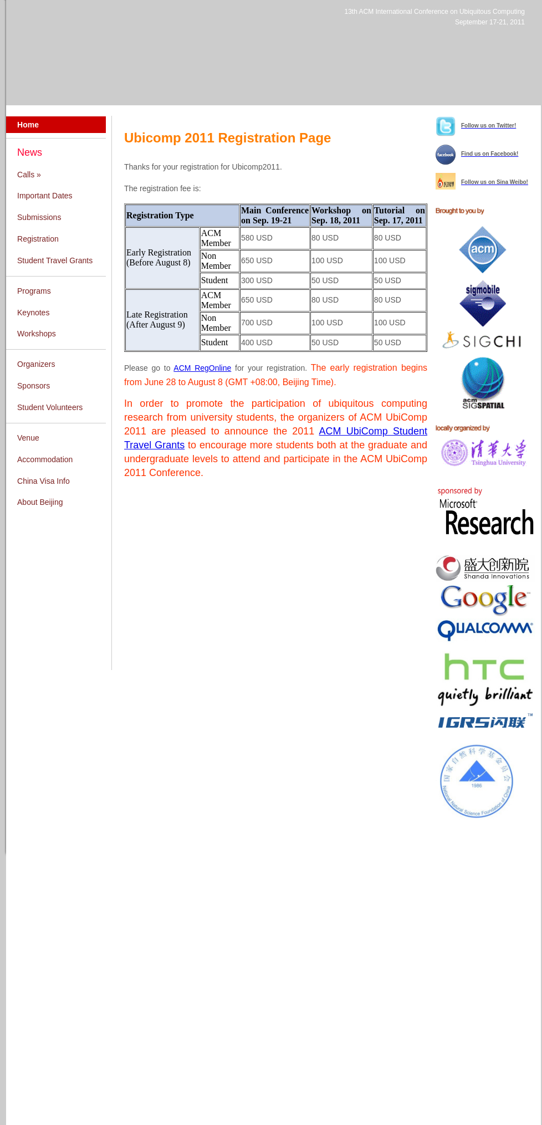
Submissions (39, 217)
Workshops (36, 333)
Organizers (36, 364)
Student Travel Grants (55, 260)
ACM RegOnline (202, 368)
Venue (28, 437)
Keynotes (33, 312)
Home (28, 124)
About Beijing (40, 502)
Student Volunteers (50, 407)
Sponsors (33, 385)
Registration (38, 238)
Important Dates (45, 195)
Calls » (29, 174)
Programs (34, 291)
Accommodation (45, 459)
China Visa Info (43, 481)
